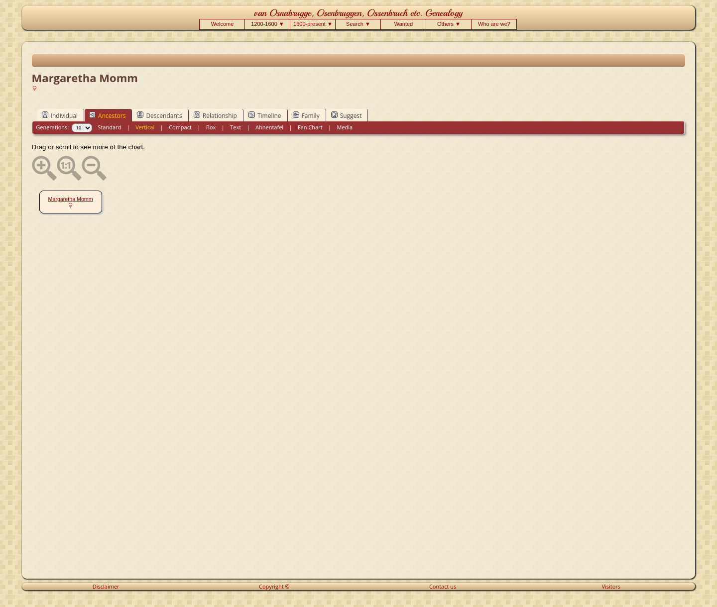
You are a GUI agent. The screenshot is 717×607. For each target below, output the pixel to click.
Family (306, 115)
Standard (109, 127)
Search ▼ (358, 24)
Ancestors (107, 115)
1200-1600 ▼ (267, 24)
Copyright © (274, 586)
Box (211, 127)
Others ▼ (449, 24)
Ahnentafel (269, 127)
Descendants (159, 115)
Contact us (442, 586)
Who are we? (494, 24)
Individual (60, 115)
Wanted (403, 24)
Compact (180, 127)
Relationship (215, 115)
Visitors (610, 586)
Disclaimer (106, 586)
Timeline (264, 115)
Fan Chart (310, 127)
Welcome (222, 24)
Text (235, 127)
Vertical (144, 127)
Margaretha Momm (70, 199)
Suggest (346, 115)
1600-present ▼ (313, 24)
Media (345, 127)
